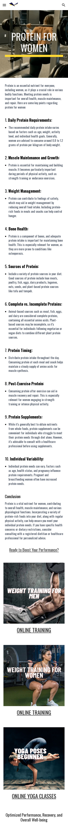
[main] (34, 44)
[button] (4, 5)
